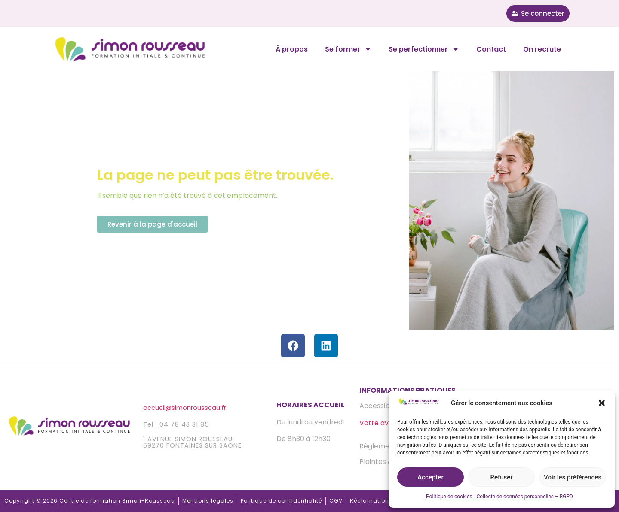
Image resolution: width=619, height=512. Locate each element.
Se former (348, 49)
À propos (292, 49)
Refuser (501, 477)
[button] (602, 403)
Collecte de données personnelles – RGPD (525, 497)
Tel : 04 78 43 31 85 (176, 424)
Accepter (430, 477)
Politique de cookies (449, 497)
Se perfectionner (424, 49)
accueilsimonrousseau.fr (184, 407)
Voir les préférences (572, 477)
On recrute (542, 49)
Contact (491, 49)
